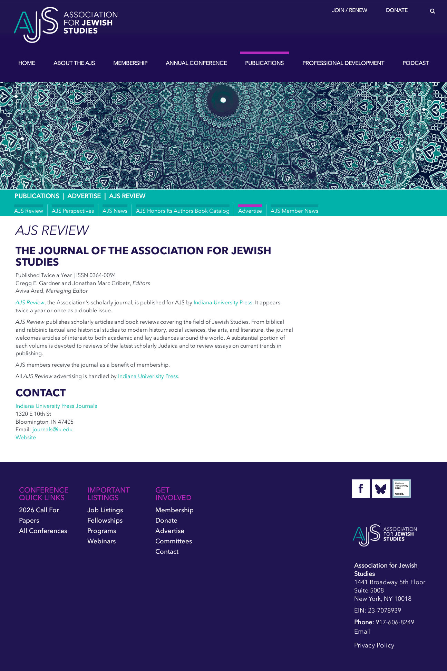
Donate (397, 10)
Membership (130, 62)
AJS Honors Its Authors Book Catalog (183, 210)
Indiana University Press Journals (56, 405)
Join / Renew (349, 10)
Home (26, 62)
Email (362, 631)
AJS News (115, 210)
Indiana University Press (223, 302)
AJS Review (28, 210)
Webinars (101, 541)
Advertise (84, 196)
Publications (264, 62)
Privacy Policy (374, 645)
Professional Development (343, 62)
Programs (101, 531)
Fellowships (105, 520)
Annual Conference (196, 62)
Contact (166, 551)
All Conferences (43, 531)
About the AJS (74, 62)
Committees (173, 541)
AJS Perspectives (73, 210)
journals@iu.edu (52, 429)
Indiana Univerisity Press (148, 376)
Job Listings (105, 510)
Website (26, 437)
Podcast (415, 62)
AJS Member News (294, 210)
